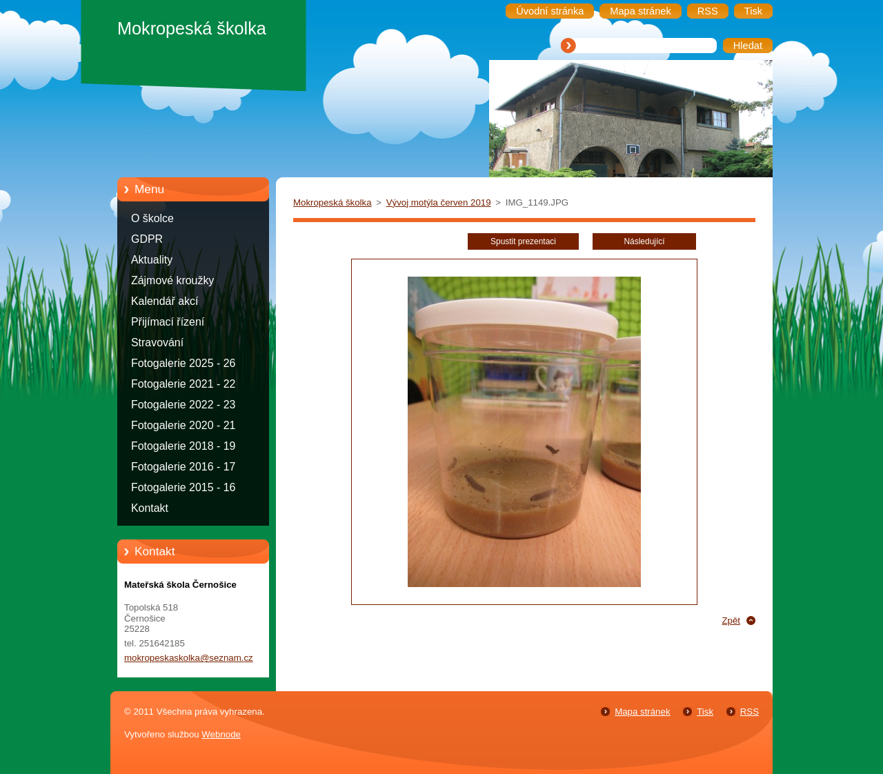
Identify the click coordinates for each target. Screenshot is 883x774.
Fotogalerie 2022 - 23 (183, 404)
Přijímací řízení (167, 322)
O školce (152, 218)
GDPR (147, 239)
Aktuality (151, 260)
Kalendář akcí (164, 301)
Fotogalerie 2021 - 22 (183, 384)
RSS (749, 711)
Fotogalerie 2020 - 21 (183, 425)
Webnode (221, 734)
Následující (644, 241)
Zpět (731, 620)
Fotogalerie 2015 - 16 (183, 487)
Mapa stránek (642, 711)
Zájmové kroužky (172, 280)
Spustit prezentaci (523, 241)
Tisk (705, 711)
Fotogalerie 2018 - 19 (183, 446)
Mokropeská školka (332, 202)
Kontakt (149, 508)
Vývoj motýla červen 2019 (438, 202)
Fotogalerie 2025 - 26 (183, 363)
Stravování (157, 342)
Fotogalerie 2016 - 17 (183, 467)
